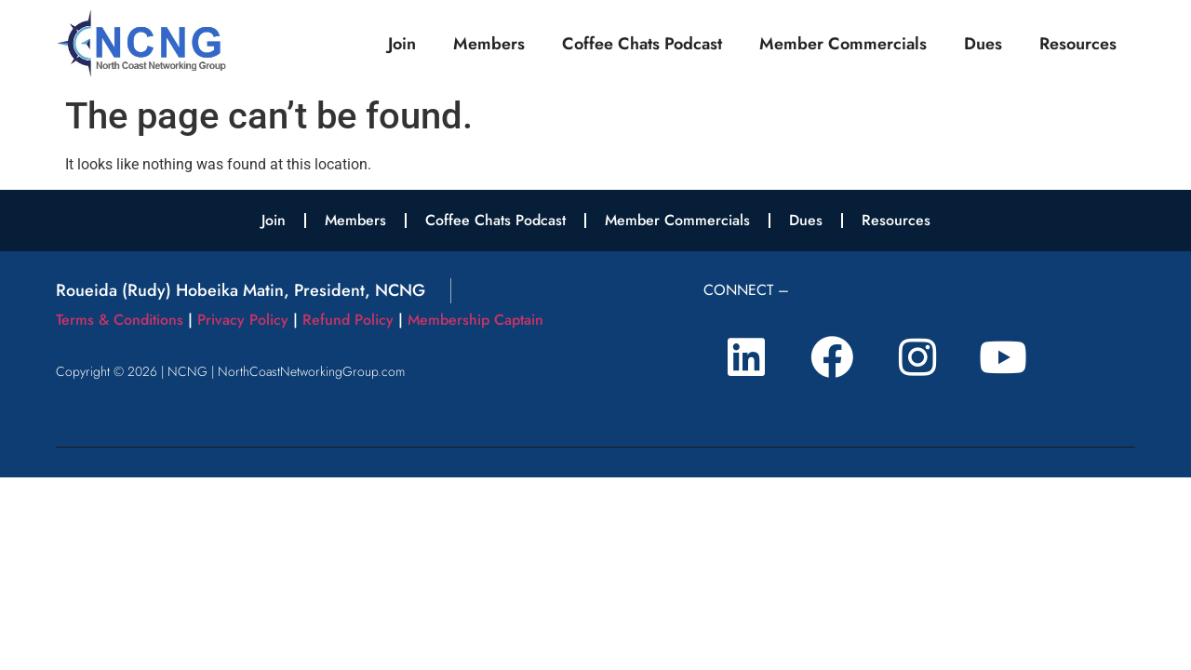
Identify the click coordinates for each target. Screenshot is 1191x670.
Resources (1078, 44)
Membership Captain (475, 319)
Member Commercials (843, 44)
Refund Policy (348, 319)
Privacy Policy (242, 319)
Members (489, 44)
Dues (983, 44)
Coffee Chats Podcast (642, 44)
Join (402, 44)
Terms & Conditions (119, 319)
